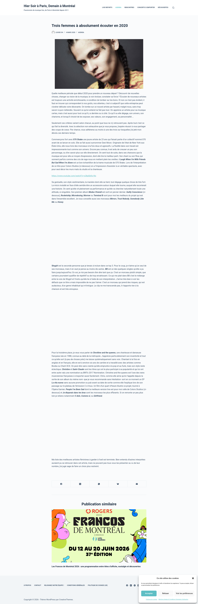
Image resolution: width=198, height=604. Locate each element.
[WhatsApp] (99, 484)
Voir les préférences (184, 593)
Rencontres (129, 7)
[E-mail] (136, 484)
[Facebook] (61, 484)
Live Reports (107, 7)
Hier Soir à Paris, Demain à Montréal (49, 6)
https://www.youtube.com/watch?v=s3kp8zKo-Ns (74, 176)
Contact (37, 585)
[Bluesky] (117, 484)
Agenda (118, 7)
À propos (27, 585)
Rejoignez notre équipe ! (54, 585)
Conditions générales (76, 585)
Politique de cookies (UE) (98, 585)
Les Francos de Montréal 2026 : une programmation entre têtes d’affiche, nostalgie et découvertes (96, 566)
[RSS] (138, 585)
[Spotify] (135, 585)
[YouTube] (131, 585)
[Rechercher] (173, 8)
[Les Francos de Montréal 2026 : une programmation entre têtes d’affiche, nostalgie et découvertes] (99, 535)
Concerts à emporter (146, 7)
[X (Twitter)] (80, 484)
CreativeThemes (66, 599)
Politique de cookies (151, 599)
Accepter (149, 593)
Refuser (165, 593)
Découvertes (163, 7)
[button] (193, 578)
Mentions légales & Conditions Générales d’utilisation (173, 599)
